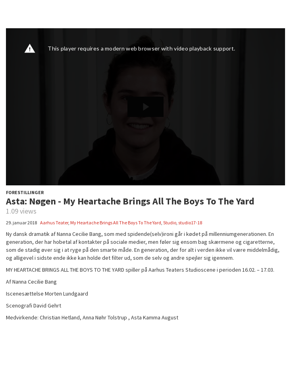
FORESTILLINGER (25, 192)
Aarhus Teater (54, 223)
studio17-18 (190, 223)
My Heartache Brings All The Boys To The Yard (115, 223)
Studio (169, 223)
